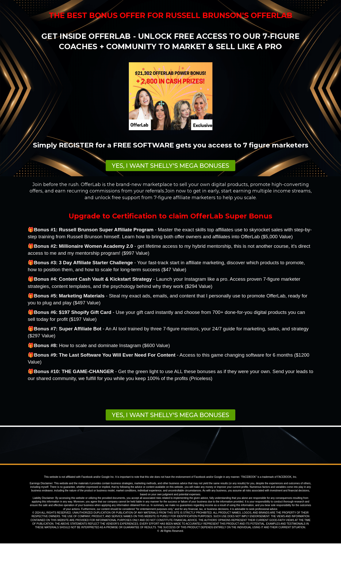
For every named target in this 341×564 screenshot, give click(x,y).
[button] (170, 165)
